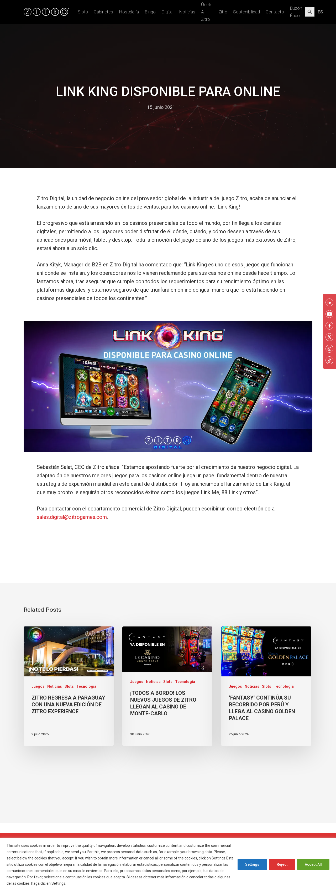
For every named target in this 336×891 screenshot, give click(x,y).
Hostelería (129, 11)
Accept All (313, 864)
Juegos (38, 686)
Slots (83, 11)
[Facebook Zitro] (329, 326)
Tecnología (86, 686)
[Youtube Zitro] (329, 314)
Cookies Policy (80, 883)
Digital (167, 11)
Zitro (222, 11)
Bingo (150, 11)
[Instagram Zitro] (329, 349)
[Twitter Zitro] (329, 337)
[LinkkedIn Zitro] (329, 302)
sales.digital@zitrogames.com (72, 517)
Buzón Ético (296, 12)
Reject (282, 864)
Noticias (187, 11)
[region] (168, 864)
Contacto (275, 11)
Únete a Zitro (207, 12)
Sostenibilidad (246, 11)
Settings (252, 864)
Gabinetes (103, 11)
